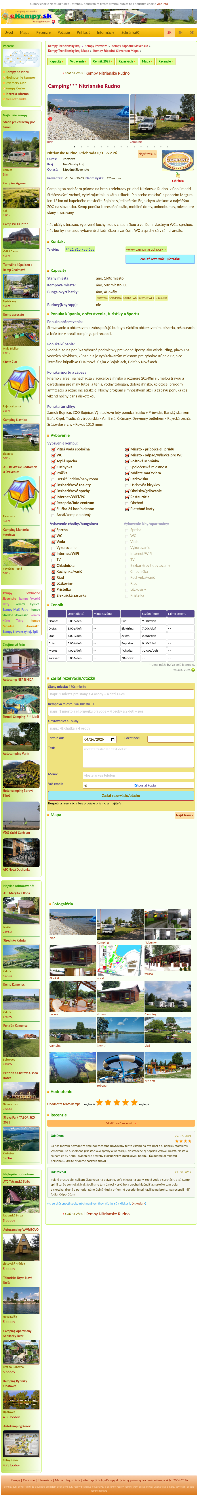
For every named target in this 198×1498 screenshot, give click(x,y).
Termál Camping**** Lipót (21, 717)
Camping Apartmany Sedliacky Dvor (17, 1333)
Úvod (8, 32)
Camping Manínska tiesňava (16, 532)
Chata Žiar (10, 362)
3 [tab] (88, 147)
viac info (162, 4)
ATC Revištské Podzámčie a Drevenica (20, 469)
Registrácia (73, 1480)
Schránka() (131, 32)
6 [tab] (108, 147)
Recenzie (165, 61)
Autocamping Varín (16, 754)
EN (181, 32)
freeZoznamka (16, 99)
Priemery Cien (16, 83)
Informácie (105, 32)
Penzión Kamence (15, 1026)
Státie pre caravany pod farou (19, 124)
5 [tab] (101, 147)
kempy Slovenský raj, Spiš (20, 632)
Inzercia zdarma (17, 94)
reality (28, 1486)
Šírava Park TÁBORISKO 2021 (19, 1120)
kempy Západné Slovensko (21, 623)
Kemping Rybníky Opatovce (15, 1383)
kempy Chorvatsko (156, 1486)
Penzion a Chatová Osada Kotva (20, 1075)
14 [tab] (161, 147)
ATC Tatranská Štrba (16, 1182)
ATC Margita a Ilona (16, 893)
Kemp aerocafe (13, 315)
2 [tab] (81, 147)
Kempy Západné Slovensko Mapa (116, 51)
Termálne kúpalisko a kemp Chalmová (17, 267)
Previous (50, 119)
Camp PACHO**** (15, 224)
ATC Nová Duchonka (16, 870)
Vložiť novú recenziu (121, 1124)
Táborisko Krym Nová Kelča (17, 1280)
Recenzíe (43, 32)
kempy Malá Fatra (15, 610)
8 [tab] (121, 147)
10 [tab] (134, 147)
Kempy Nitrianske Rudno (107, 73)
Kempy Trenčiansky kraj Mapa (68, 51)
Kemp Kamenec (14, 985)
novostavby (98, 1486)
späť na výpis (74, 73)
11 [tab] (141, 147)
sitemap (88, 1480)
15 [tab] (167, 147)
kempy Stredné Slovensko (21, 612)
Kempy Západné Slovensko (130, 46)
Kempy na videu (17, 72)
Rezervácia (126, 61)
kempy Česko (15, 88)
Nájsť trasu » (147, 154)
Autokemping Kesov (17, 1426)
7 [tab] (114, 147)
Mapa (24, 32)
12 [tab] (147, 147)
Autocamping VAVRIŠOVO (21, 1230)
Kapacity (55, 61)
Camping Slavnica (15, 420)
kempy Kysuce (27, 604)
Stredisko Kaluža (14, 940)
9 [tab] (128, 147)
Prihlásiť (83, 32)
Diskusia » (138, 1204)
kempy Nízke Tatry (21, 618)
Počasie (64, 32)
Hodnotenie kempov (21, 77)
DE (192, 32)
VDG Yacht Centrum (16, 833)
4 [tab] (94, 147)
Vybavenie (77, 61)
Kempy (15, 1480)
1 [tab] (74, 147)
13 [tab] (154, 147)
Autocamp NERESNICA (18, 680)
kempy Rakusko (99, 1490)
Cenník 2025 (101, 61)
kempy (128, 1486)
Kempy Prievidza (96, 46)
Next (192, 119)
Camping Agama (14, 183)
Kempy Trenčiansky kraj (64, 46)
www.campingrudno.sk (144, 249)
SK (169, 32)
